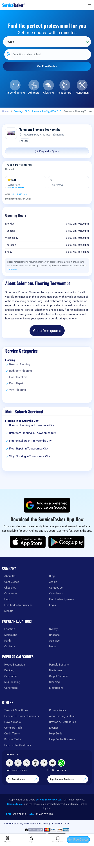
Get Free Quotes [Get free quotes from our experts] (22, 779)
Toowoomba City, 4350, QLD (46, 111)
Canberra (9, 646)
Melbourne (10, 634)
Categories (10, 593)
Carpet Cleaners (58, 676)
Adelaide (54, 640)
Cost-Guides (11, 582)
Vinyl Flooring (17, 389)
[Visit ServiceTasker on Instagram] (35, 763)
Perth (7, 640)
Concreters (11, 687)
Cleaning (48, 92)
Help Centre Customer (17, 745)
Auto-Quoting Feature (62, 716)
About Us (9, 576)
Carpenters (10, 676)
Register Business (57, 839)
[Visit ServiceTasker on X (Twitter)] (26, 763)
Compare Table (13, 727)
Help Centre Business (62, 739)
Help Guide (55, 733)
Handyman (82, 92)
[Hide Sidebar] (89, 4)
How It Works (12, 722)
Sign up (8, 611)
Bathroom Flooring (20, 370)
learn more (12, 269)
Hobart (53, 646)
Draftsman (55, 670)
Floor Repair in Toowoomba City (28, 448)
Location (9, 629)
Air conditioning (15, 92)
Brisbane (54, 634)
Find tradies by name (61, 599)
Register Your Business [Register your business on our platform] (68, 779)
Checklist (10, 587)
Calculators (56, 593)
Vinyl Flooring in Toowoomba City (29, 456)
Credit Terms (12, 733)
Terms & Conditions (16, 710)
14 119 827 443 (19, 194)
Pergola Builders (59, 664)
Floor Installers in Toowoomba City (30, 440)
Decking (9, 670)
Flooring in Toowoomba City (22, 420)
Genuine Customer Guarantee (22, 716)
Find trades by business (18, 605)
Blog (52, 576)
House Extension (14, 664)
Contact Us (56, 587)
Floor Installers (18, 377)
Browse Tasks (12, 739)
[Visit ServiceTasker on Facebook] (9, 763)
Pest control (64, 92)
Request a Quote (47, 151)
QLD (27, 111)
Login (52, 605)
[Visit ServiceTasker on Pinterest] (18, 763)
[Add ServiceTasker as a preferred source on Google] (47, 505)
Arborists (33, 92)
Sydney (53, 629)
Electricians (56, 687)
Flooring (18, 111)
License (54, 727)
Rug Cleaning (12, 682)
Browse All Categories (62, 722)
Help (7, 599)
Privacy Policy (57, 710)
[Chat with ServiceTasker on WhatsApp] (61, 763)
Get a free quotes (47, 330)
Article (53, 582)
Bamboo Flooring (19, 364)
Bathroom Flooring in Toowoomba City (32, 433)
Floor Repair (16, 383)
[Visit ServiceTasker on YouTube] (52, 763)
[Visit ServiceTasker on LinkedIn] (44, 763)
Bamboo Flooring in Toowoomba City (31, 425)
